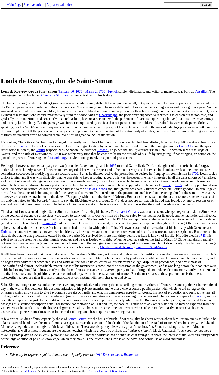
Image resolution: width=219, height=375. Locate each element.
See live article (34, 4)
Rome (167, 185)
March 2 (91, 91)
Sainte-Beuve (77, 319)
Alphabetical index (59, 4)
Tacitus (200, 296)
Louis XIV (186, 146)
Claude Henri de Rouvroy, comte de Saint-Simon (133, 247)
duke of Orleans (96, 189)
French (113, 91)
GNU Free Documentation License (106, 370)
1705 (178, 185)
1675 (78, 91)
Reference (10, 346)
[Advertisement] (109, 42)
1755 (101, 91)
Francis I (22, 146)
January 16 (66, 91)
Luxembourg (57, 157)
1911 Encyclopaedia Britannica (117, 354)
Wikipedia (31, 370)
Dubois (6, 231)
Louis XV (49, 223)
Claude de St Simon (55, 95)
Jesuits (40, 150)
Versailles (201, 91)
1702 (194, 173)
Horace (102, 150)
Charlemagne (108, 115)
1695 (113, 165)
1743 (202, 235)
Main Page (14, 4)
